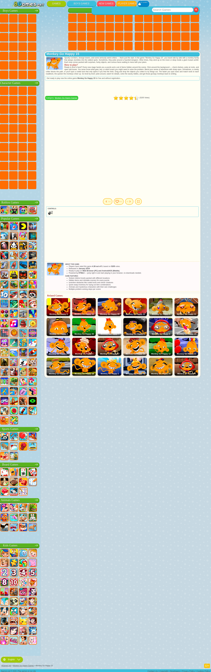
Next (153, 203)
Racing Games (24, 36)
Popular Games (39, 218)
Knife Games (157, 36)
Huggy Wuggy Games (61, 146)
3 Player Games (167, 46)
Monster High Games (119, 18)
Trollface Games (34, 99)
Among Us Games (61, 137)
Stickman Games (52, 27)
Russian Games (148, 36)
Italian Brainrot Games (61, 184)
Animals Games (38, 499)
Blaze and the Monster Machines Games (15, 118)
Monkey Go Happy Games (61, 128)
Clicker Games (195, 27)
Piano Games (109, 46)
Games (56, 3)
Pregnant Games (72, 36)
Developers (175, 670)
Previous (117, 203)
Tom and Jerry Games (15, 137)
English (12, 658)
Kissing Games (119, 27)
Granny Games (52, 146)
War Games (52, 65)
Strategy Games (34, 18)
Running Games (34, 55)
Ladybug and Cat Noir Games (43, 99)
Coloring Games (72, 27)
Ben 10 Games (24, 128)
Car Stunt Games (139, 46)
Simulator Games (157, 18)
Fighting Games (15, 36)
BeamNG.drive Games (43, 74)
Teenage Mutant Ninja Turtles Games (43, 128)
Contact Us (152, 670)
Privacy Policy (188, 670)
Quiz (109, 18)
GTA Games (43, 46)
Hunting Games (52, 55)
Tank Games (43, 18)
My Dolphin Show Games (43, 109)
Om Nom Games (34, 109)
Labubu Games (15, 193)
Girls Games (148, 18)
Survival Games (15, 46)
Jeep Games (61, 55)
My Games (136, 203)
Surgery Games (109, 36)
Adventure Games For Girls (128, 18)
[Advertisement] (139, 90)
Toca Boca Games (52, 156)
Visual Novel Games (81, 36)
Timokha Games (15, 184)
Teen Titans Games (24, 137)
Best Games (167, 10)
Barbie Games (100, 18)
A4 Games (34, 146)
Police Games (52, 36)
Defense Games (195, 46)
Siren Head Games (52, 137)
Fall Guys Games (43, 137)
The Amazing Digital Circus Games (34, 175)
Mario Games (52, 118)
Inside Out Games (24, 165)
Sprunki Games (52, 175)
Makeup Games (119, 36)
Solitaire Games (139, 36)
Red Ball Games (24, 99)
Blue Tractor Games (34, 137)
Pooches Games (34, 118)
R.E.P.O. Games (52, 184)
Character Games (39, 82)
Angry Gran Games (52, 99)
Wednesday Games (34, 165)
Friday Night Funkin (52, 165)
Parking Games (15, 18)
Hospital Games (91, 36)
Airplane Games (24, 65)
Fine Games (176, 36)
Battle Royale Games (61, 18)
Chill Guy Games (24, 184)
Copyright (163, 670)
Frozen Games (91, 27)
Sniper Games (34, 36)
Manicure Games (100, 36)
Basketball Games (185, 46)
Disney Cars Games (61, 109)
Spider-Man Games (61, 118)
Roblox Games (39, 202)
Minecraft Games (15, 27)
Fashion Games (72, 46)
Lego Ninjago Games (52, 90)
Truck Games (61, 27)
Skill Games (185, 18)
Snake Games (148, 46)
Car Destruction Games (52, 74)
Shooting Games (43, 55)
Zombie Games (52, 18)
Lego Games (61, 99)
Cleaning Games (100, 46)
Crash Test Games (34, 74)
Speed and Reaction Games (195, 36)
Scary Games (176, 27)
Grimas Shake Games (15, 175)
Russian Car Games (52, 46)
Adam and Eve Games (34, 128)
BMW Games (24, 74)
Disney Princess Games (128, 36)
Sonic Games (24, 118)
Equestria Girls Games (81, 18)
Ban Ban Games (43, 165)
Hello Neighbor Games (24, 156)
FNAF (61, 90)
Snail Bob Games (15, 99)
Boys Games (81, 3)
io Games (167, 27)
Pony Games (72, 18)
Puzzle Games (157, 46)
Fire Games (24, 55)
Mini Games (185, 36)
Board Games (39, 464)
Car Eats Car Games (34, 46)
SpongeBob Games (24, 90)
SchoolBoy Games (34, 156)
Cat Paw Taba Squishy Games (128, 46)
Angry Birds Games (24, 109)
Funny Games (157, 27)
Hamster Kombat (24, 175)
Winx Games (119, 46)
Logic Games (185, 27)
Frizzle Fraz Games (15, 128)
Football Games (24, 18)
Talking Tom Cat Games (43, 90)
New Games (106, 3)
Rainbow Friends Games (43, 156)
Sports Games (148, 27)
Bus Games (15, 55)
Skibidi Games (61, 165)
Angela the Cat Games (81, 27)
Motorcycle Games (43, 27)
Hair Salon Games (109, 27)
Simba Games (15, 165)
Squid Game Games (24, 146)
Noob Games (15, 156)
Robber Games (24, 46)
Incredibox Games (61, 175)
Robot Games (43, 36)
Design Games (91, 46)
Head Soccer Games (34, 65)
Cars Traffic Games (61, 74)
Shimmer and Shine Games (52, 128)
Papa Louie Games (128, 27)
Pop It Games (167, 36)
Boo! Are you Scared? (43, 184)
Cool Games (176, 46)
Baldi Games (43, 146)
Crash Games (34, 27)
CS (15, 74)
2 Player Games (126, 3)
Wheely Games (15, 90)
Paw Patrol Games (34, 90)
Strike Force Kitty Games (43, 118)
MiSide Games (34, 184)
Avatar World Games (61, 156)
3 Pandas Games (52, 109)
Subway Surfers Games (15, 109)
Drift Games (61, 46)
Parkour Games (15, 65)
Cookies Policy (203, 670)
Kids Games (167, 18)
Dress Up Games (100, 27)
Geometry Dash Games (139, 27)
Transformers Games (43, 175)
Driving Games (43, 65)
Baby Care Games (81, 46)
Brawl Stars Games (15, 146)
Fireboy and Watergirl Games (91, 18)
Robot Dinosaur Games (61, 36)
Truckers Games (61, 65)
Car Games (24, 27)
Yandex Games (195, 18)
